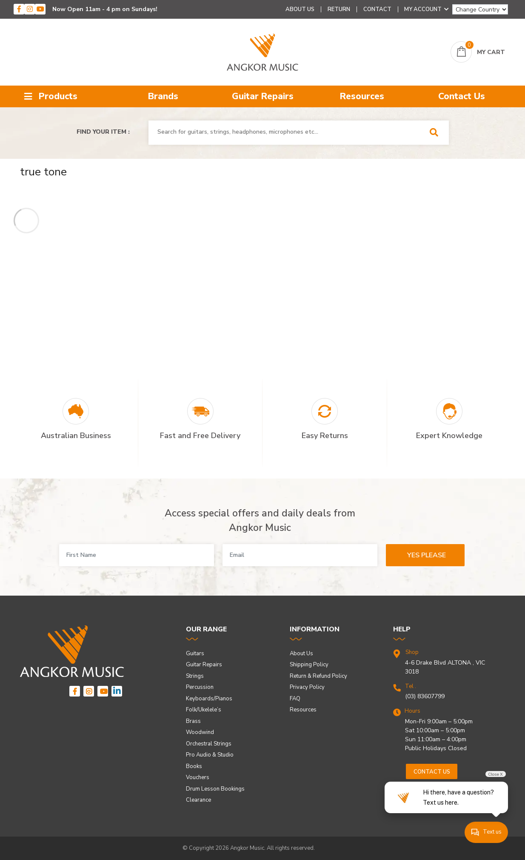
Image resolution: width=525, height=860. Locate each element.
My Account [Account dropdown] (426, 9)
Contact (377, 9)
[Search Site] (437, 132)
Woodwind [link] (200, 732)
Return (339, 9)
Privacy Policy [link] (307, 687)
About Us (299, 9)
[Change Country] (480, 9)
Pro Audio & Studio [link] (210, 755)
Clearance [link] (198, 800)
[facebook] (19, 9)
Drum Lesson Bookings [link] (215, 789)
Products (50, 96)
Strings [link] (195, 676)
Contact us (432, 772)
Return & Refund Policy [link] (318, 676)
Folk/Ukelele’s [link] (203, 710)
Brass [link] (193, 721)
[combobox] (286, 131)
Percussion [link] (200, 687)
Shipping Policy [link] (309, 664)
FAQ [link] (295, 698)
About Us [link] (301, 653)
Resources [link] (303, 710)
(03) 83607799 (425, 696)
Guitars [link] (195, 653)
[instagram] (29, 9)
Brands (163, 96)
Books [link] (194, 766)
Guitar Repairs (263, 96)
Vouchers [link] (197, 777)
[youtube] (40, 9)
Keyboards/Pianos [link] (209, 698)
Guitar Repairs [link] (204, 664)
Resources (362, 96)
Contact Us (461, 96)
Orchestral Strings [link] (208, 744)
